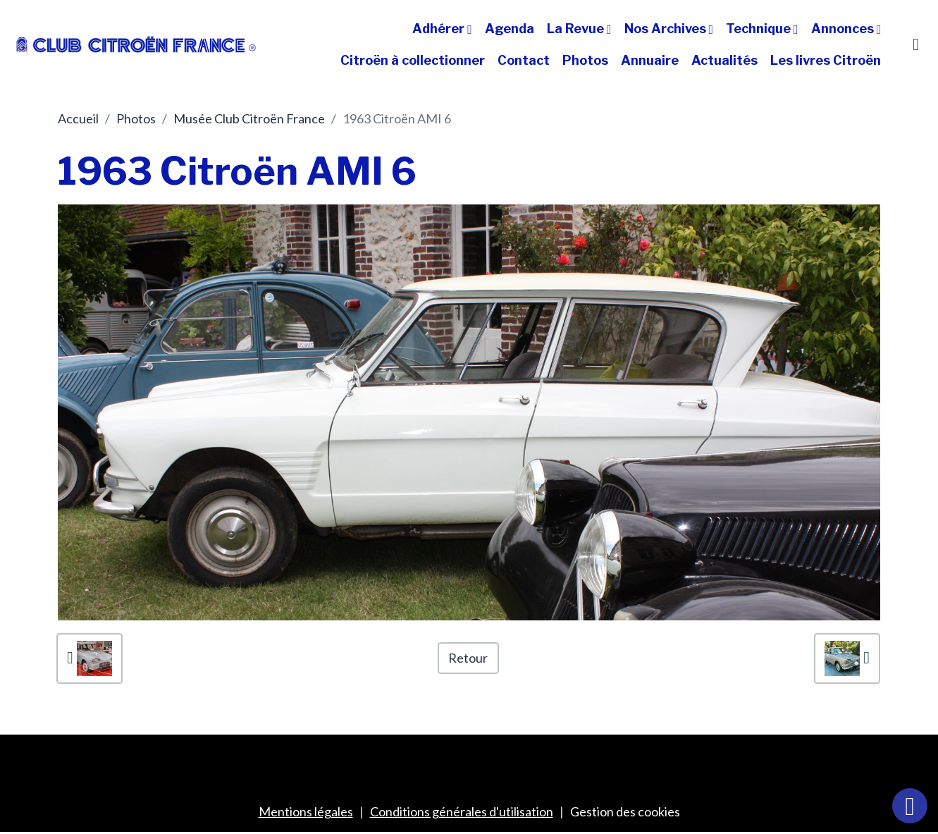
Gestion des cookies (625, 811)
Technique (760, 28)
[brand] (136, 45)
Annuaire (650, 60)
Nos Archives (666, 28)
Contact (524, 60)
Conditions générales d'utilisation (461, 811)
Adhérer (439, 28)
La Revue (577, 28)
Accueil (78, 118)
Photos (585, 60)
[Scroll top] (909, 805)
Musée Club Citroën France (249, 118)
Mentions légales (306, 811)
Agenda (509, 28)
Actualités (724, 60)
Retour (468, 658)
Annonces (844, 28)
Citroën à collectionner (412, 60)
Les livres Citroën (825, 60)
